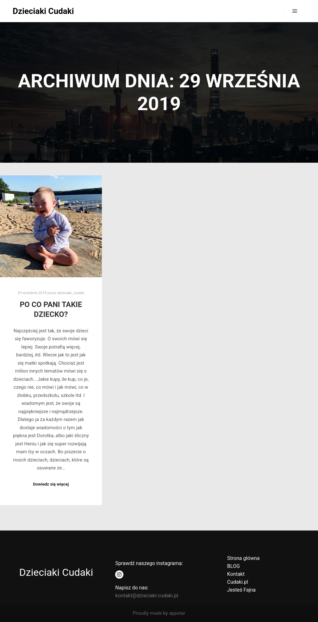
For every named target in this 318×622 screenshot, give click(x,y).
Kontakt (236, 574)
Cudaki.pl (237, 582)
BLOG (233, 566)
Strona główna (243, 558)
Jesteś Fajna (241, 590)
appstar (177, 613)
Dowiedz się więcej (51, 484)
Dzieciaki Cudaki (43, 11)
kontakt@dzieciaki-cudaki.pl (146, 596)
